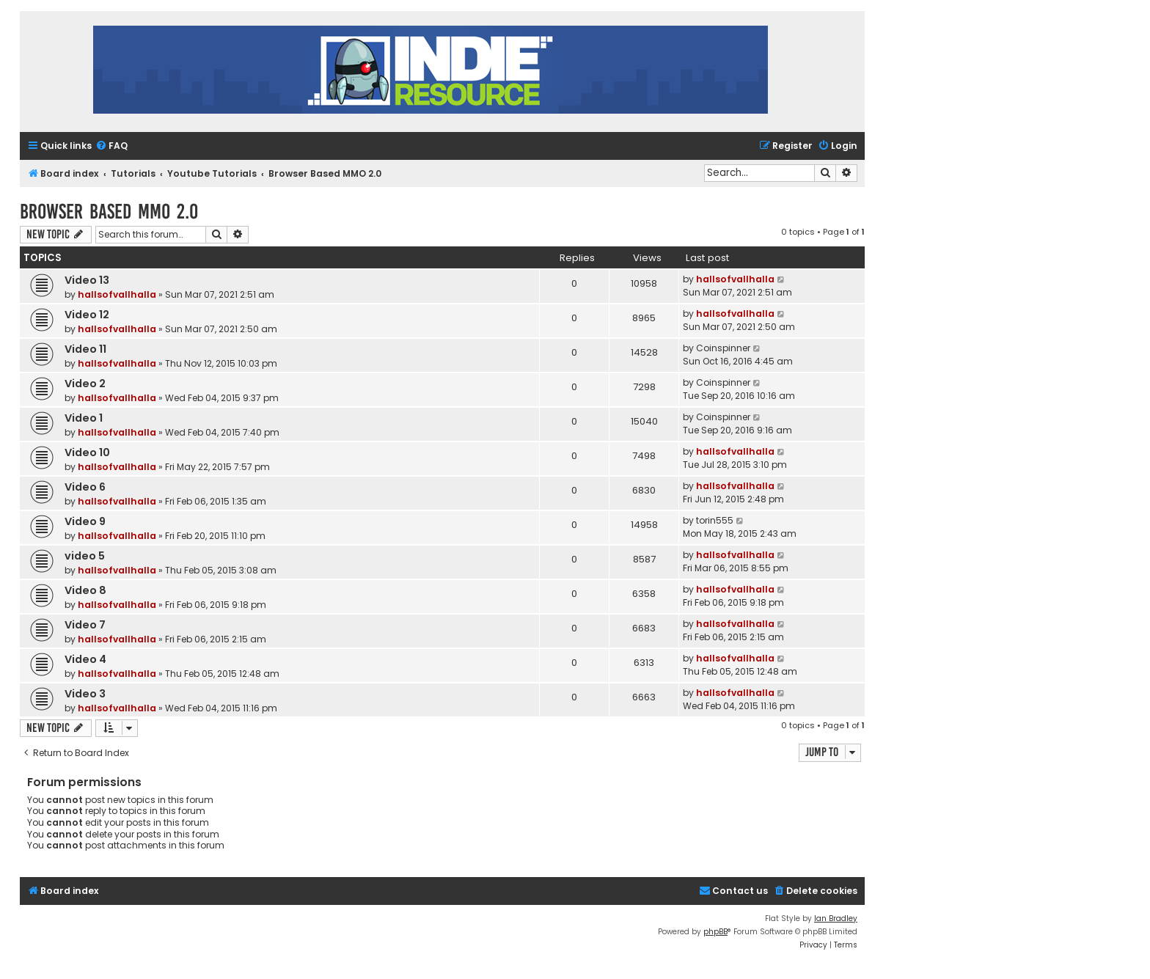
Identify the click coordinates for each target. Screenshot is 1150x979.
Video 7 (85, 624)
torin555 (714, 520)
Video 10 (87, 452)
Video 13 (87, 280)
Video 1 (84, 418)
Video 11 (85, 349)
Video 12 (87, 314)
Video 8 (85, 590)
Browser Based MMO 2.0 (109, 211)
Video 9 (85, 521)
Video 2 (85, 383)
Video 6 (85, 487)
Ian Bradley (835, 918)
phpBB (715, 931)
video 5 (85, 556)
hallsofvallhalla (117, 294)
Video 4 (85, 659)
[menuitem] (111, 146)
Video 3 (85, 693)
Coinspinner (723, 348)
